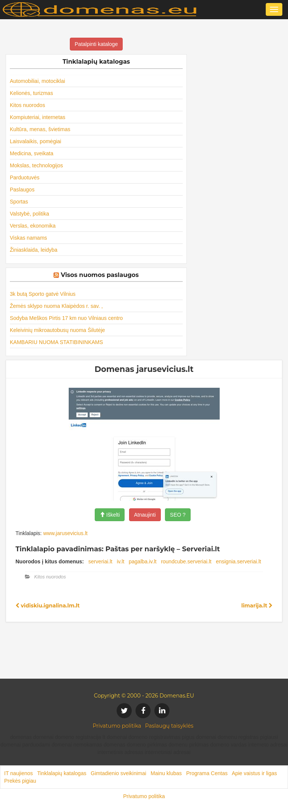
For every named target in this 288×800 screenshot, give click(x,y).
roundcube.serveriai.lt (186, 561)
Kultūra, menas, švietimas (40, 129)
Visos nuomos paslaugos (100, 274)
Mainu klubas (166, 773)
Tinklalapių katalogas (61, 773)
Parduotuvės (25, 177)
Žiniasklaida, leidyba (33, 250)
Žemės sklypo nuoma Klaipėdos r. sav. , (56, 306)
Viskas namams (28, 238)
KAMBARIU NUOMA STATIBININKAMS (56, 342)
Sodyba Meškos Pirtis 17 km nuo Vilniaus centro (66, 318)
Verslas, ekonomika (32, 226)
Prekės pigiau (20, 781)
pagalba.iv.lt (143, 561)
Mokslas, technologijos (36, 165)
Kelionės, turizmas (31, 93)
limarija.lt (257, 605)
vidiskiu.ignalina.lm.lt (47, 605)
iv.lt (120, 561)
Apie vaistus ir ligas (254, 773)
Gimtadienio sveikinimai (118, 773)
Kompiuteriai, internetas (37, 117)
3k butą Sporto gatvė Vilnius (42, 294)
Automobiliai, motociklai (37, 81)
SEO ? (177, 515)
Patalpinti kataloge (96, 44)
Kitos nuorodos (27, 105)
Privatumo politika (117, 725)
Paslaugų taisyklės (169, 725)
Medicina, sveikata (31, 153)
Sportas (19, 202)
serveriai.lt (100, 561)
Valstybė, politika (29, 214)
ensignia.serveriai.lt (238, 561)
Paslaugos (22, 190)
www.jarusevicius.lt (65, 533)
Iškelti (110, 515)
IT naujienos (18, 773)
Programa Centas (207, 773)
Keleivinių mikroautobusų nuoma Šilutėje (57, 330)
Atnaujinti (145, 515)
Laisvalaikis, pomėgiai (35, 141)
